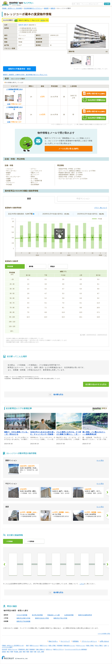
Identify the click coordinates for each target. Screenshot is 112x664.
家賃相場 (59, 645)
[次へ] (107, 492)
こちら (82, 584)
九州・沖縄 (40, 651)
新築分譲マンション (69, 645)
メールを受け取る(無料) (68, 149)
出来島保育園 (69, 615)
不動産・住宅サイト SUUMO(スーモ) (13, 645)
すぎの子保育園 (22, 615)
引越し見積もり (40, 649)
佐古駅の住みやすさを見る (96, 384)
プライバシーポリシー (89, 641)
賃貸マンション (34, 645)
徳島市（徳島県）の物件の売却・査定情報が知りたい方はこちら (25, 74)
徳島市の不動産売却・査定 (19, 69)
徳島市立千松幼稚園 (23, 621)
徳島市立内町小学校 (23, 618)
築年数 (31, 266)
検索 (108, 4)
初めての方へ (53, 641)
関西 (27, 651)
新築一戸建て (90, 645)
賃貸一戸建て (52, 645)
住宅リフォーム (12, 649)
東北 (8, 651)
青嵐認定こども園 (53, 615)
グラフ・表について (100, 208)
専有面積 (10, 266)
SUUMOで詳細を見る (94, 99)
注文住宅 (4, 649)
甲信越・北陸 (18, 651)
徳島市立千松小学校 (60, 618)
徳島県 (46, 8)
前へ (5, 564)
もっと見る (100, 460)
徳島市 (53, 8)
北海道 (4, 651)
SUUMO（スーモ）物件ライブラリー (18, 3)
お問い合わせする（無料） (94, 93)
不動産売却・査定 (23, 649)
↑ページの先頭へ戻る (104, 633)
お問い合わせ (104, 641)
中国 (35, 651)
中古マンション (80, 645)
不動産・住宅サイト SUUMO (12, 8)
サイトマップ (65, 641)
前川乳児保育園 (37, 615)
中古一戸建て (99, 645)
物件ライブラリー (58, 649)
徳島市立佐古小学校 (42, 618)
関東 (11, 651)
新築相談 (32, 649)
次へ (107, 564)
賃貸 (42, 20)
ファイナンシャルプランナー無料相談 (76, 649)
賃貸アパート (44, 645)
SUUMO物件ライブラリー (33, 8)
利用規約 (76, 641)
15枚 (8, 104)
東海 (24, 651)
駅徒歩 (52, 266)
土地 (105, 645)
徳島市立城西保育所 (85, 615)
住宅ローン (49, 649)
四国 (31, 651)
